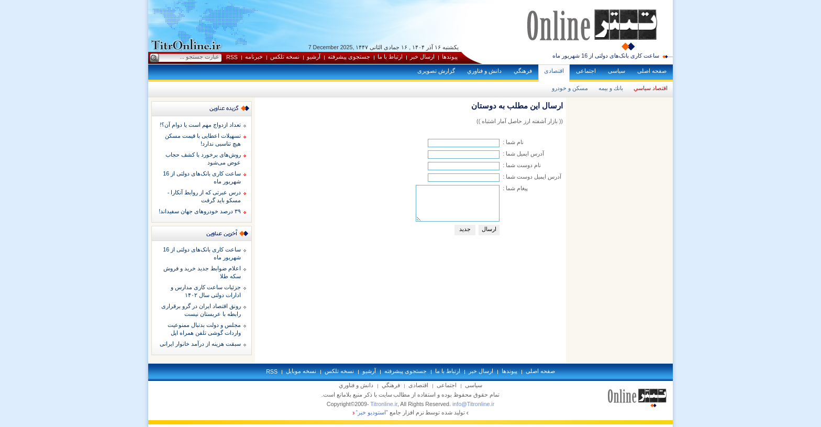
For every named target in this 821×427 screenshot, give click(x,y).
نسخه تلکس (284, 56)
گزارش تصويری (436, 71)
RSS (232, 57)
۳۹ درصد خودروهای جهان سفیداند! (200, 211)
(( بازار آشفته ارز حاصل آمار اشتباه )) (519, 121)
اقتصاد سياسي (651, 88)
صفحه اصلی (652, 71)
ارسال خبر (422, 56)
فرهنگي (523, 71)
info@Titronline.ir (473, 404)
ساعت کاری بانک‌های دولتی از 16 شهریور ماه (605, 55)
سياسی (616, 71)
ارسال (489, 229)
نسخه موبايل (301, 371)
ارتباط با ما (390, 56)
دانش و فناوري (484, 71)
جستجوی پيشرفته (349, 56)
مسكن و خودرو (570, 88)
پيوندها (450, 56)
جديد (465, 229)
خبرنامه (254, 56)
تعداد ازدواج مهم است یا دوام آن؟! (200, 125)
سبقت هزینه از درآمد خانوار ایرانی (200, 344)
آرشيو (313, 56)
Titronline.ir (383, 404)
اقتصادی (554, 71)
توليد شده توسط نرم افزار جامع (410, 412)
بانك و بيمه (610, 88)
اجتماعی (586, 71)
